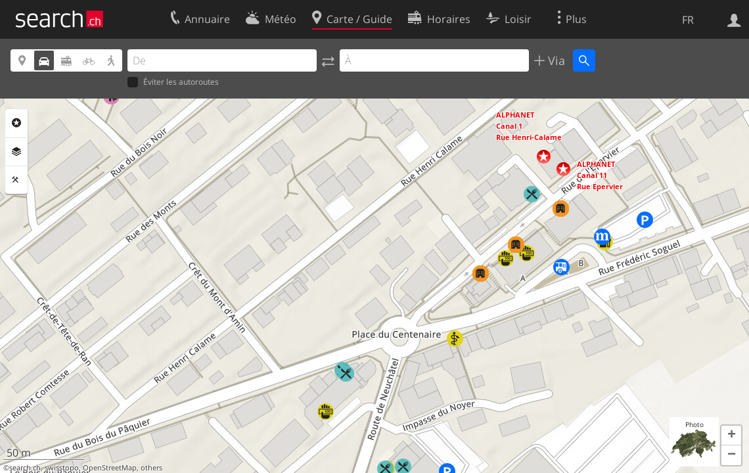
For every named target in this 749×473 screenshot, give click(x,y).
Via (555, 60)
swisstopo (62, 467)
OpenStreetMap (110, 467)
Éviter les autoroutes (173, 82)
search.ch (25, 467)
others (151, 467)
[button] (544, 157)
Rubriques (16, 123)
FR (688, 19)
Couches (16, 152)
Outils (16, 180)
